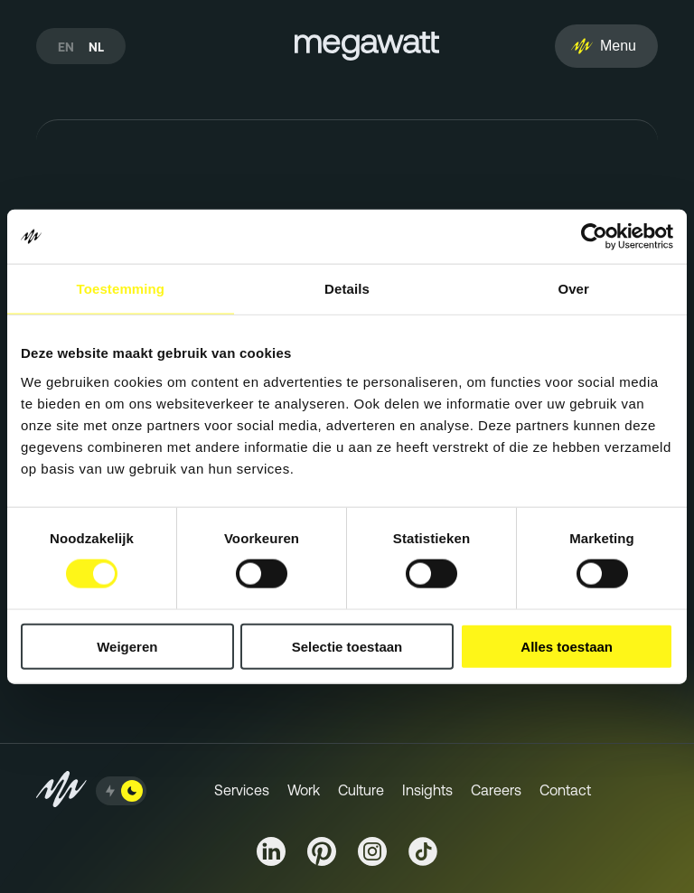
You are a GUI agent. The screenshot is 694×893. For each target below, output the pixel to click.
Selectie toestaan (347, 645)
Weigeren (127, 645)
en (66, 47)
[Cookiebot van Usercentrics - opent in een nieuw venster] (594, 236)
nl (96, 47)
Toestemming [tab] (121, 288)
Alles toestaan (566, 645)
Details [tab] (347, 288)
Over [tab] (573, 288)
